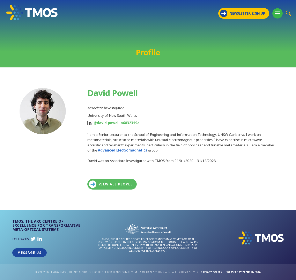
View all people (111, 184)
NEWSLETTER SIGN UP (242, 13)
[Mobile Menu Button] (277, 13)
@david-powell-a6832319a (117, 122)
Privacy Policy (211, 272)
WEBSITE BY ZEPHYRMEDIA (244, 272)
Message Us (29, 252)
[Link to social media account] (33, 239)
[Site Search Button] (288, 13)
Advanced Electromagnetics (122, 150)
